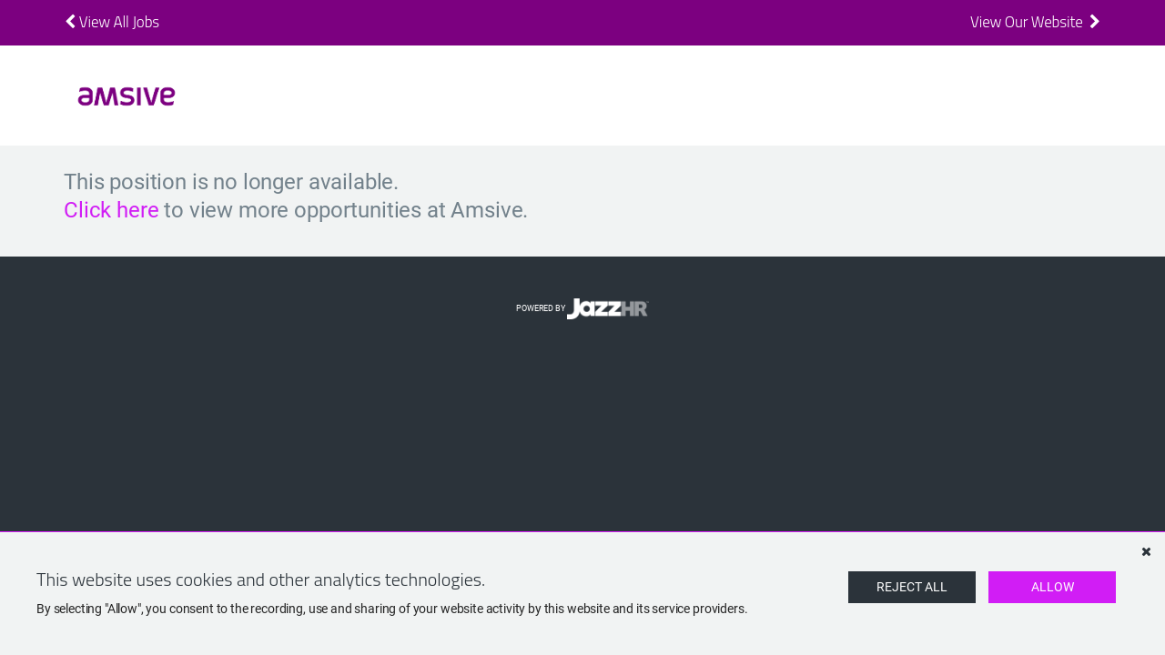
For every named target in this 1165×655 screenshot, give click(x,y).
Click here (111, 210)
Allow (1052, 586)
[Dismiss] (1146, 551)
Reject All (911, 586)
